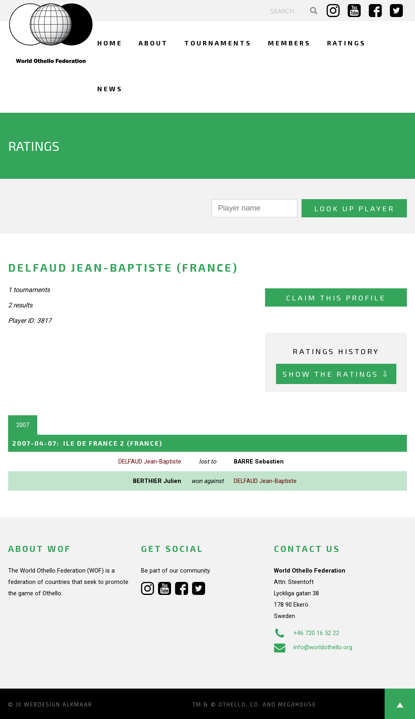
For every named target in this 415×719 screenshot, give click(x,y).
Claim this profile (336, 297)
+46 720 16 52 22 (306, 633)
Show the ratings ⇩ (336, 373)
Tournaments (218, 43)
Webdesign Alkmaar (58, 704)
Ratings (346, 43)
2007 (22, 425)
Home (109, 43)
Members (289, 43)
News (110, 88)
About (153, 43)
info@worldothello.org (313, 647)
